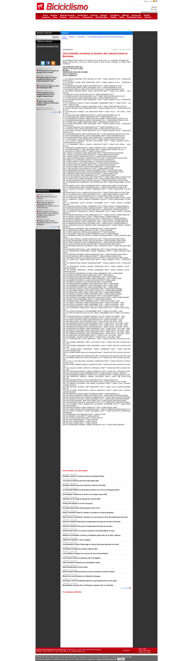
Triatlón (113, 17)
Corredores (114, 15)
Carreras (94, 15)
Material (125, 15)
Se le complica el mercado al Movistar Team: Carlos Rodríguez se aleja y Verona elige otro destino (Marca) (48, 214)
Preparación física (134, 17)
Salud (121, 17)
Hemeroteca (83, 15)
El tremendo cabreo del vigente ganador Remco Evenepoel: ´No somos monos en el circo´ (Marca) (48, 205)
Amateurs (46, 17)
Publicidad (126, 650)
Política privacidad (144, 650)
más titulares (53, 227)
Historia (148, 17)
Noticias (54, 15)
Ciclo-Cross (74, 17)
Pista (55, 17)
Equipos (103, 15)
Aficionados (81, 37)
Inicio (45, 15)
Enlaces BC (136, 15)
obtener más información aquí (106, 659)
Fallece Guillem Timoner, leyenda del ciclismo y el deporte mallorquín (47, 222)
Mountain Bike (101, 17)
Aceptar (121, 659)
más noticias (54, 112)
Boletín (147, 15)
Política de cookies (144, 652)
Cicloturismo (87, 17)
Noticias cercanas (67, 15)
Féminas (63, 17)
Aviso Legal (142, 649)
